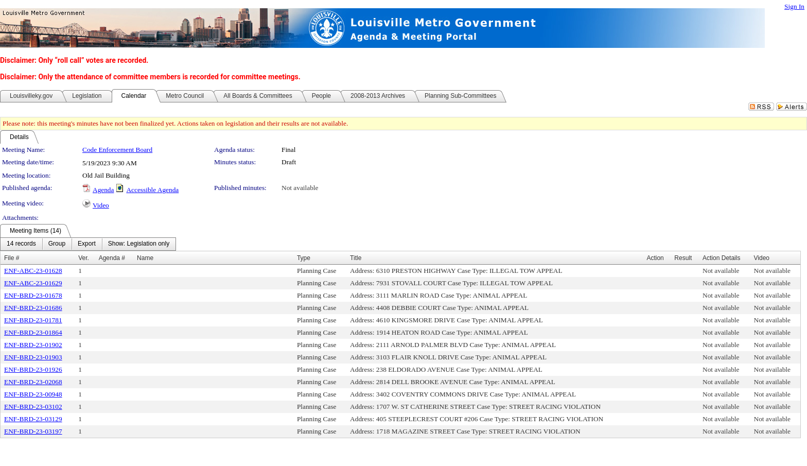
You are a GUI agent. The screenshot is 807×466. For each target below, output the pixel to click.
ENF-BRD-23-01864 (33, 332)
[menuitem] (21, 244)
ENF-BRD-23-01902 (33, 345)
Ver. (83, 258)
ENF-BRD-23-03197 (33, 431)
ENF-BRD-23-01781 (33, 320)
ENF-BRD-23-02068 (33, 382)
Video (101, 205)
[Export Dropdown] (87, 244)
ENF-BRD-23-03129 (33, 419)
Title (355, 258)
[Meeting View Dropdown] (139, 244)
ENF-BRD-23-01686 (33, 308)
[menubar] (88, 244)
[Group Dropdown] (57, 244)
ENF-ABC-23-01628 (33, 270)
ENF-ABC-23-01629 (33, 283)
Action (654, 258)
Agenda (103, 190)
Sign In (794, 6)
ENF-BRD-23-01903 (33, 357)
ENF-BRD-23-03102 (33, 406)
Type (303, 258)
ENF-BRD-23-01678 (33, 295)
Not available (300, 188)
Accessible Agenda (152, 190)
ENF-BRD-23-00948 (33, 394)
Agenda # (112, 258)
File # (11, 258)
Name (145, 258)
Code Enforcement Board (117, 149)
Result (683, 258)
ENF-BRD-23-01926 (33, 369)
